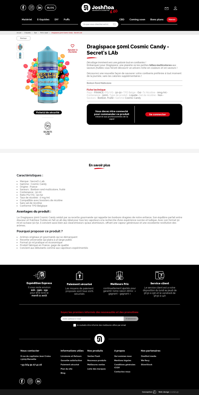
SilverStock (146, 364)
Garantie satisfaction (71, 360)
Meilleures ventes (96, 364)
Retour (23, 38)
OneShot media (148, 356)
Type (35, 33)
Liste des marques (96, 369)
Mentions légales (122, 360)
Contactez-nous (122, 372)
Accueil (19, 33)
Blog (50, 7)
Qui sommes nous (123, 356)
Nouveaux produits (96, 360)
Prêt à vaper (44, 33)
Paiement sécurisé (70, 364)
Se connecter (157, 114)
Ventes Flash (93, 356)
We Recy (145, 360)
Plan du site (66, 369)
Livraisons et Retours (71, 356)
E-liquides (28, 33)
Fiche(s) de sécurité (47, 112)
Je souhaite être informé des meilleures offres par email (101, 325)
